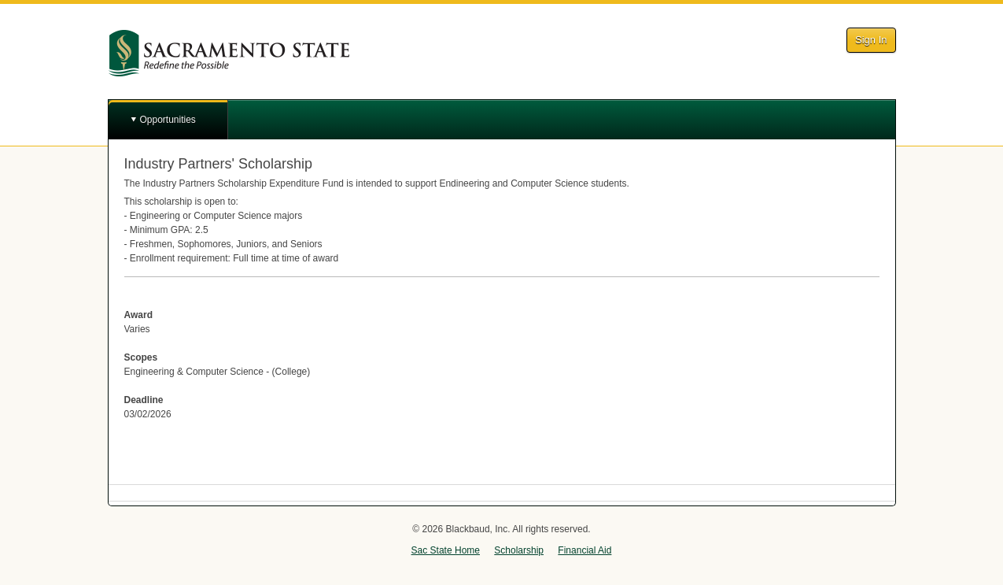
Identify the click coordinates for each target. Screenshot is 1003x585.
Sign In (871, 40)
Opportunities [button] (168, 119)
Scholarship (519, 550)
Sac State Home (445, 550)
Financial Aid (584, 550)
